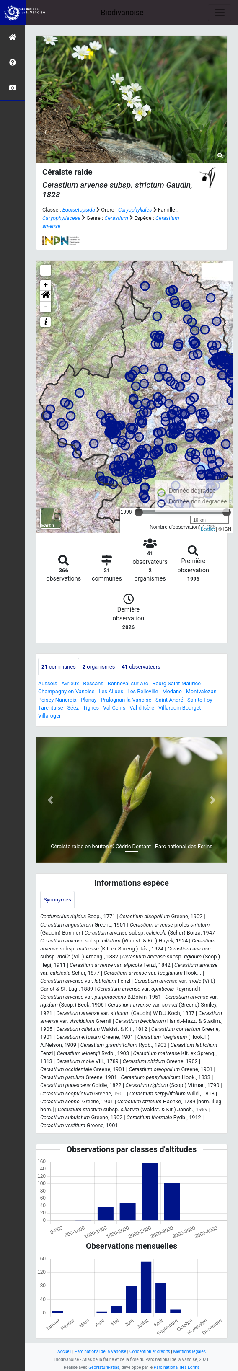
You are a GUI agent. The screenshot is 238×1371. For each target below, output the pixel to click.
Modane (172, 691)
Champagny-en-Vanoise (66, 691)
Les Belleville (142, 691)
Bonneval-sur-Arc (128, 683)
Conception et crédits (149, 1351)
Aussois (47, 683)
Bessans (93, 683)
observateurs (141, 667)
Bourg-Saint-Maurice (176, 683)
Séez (73, 708)
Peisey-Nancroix (57, 700)
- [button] (46, 307)
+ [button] (46, 285)
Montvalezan (201, 691)
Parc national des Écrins (176, 1367)
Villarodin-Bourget (179, 708)
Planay (89, 700)
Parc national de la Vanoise (100, 1351)
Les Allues (111, 691)
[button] (45, 296)
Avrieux (70, 683)
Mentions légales (189, 1351)
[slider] (139, 512)
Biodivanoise (122, 12)
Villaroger (49, 716)
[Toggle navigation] (219, 12)
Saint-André (169, 700)
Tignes (91, 708)
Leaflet (208, 529)
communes (58, 667)
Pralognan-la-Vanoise (126, 700)
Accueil (64, 1351)
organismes (99, 667)
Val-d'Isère (141, 708)
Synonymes (57, 899)
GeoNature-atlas (103, 1367)
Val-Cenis (114, 708)
